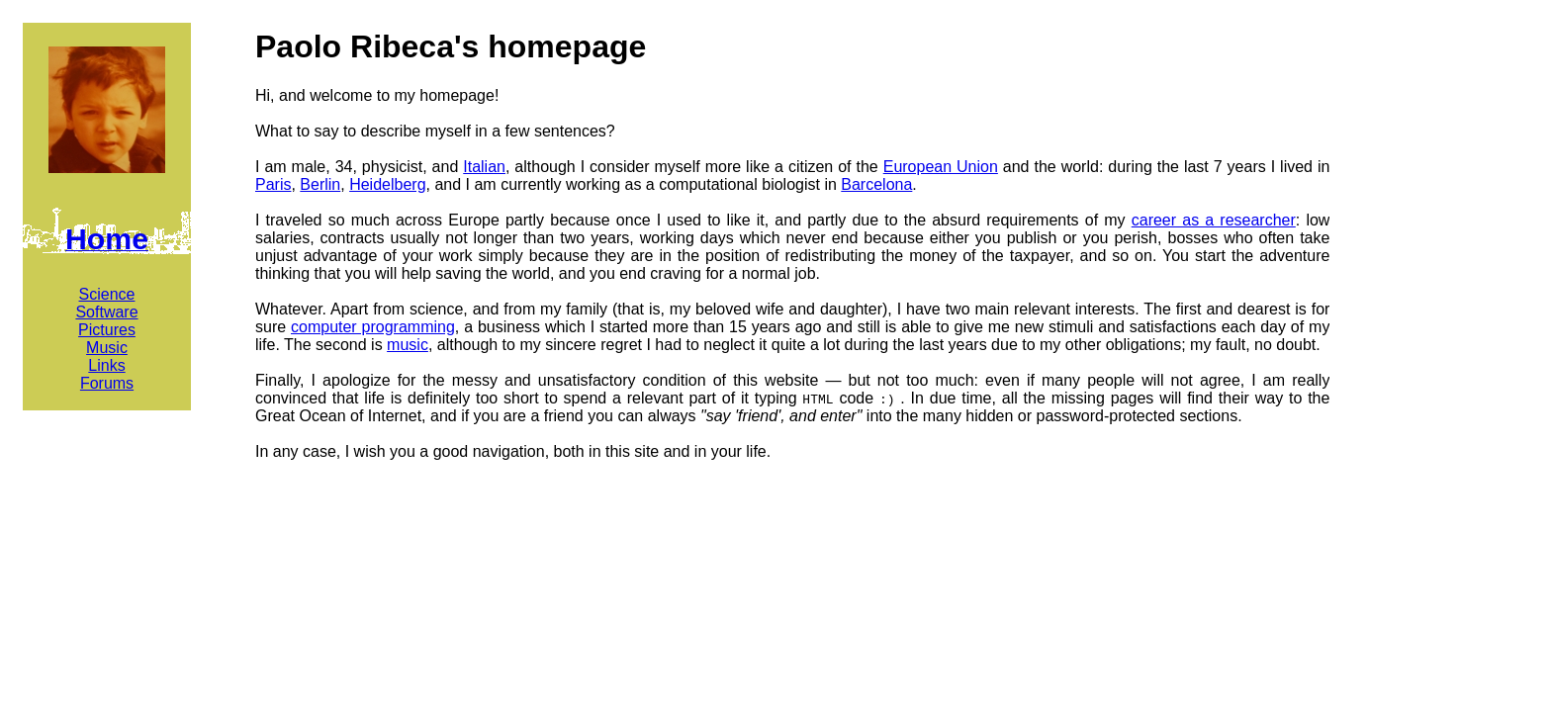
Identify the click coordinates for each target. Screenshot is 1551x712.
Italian (484, 166)
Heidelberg (387, 184)
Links (106, 365)
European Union (940, 166)
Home (106, 238)
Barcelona (876, 184)
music (407, 344)
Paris (273, 184)
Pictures (107, 329)
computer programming (373, 326)
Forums (107, 383)
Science (107, 294)
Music (107, 347)
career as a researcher (1214, 220)
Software (106, 312)
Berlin (320, 184)
